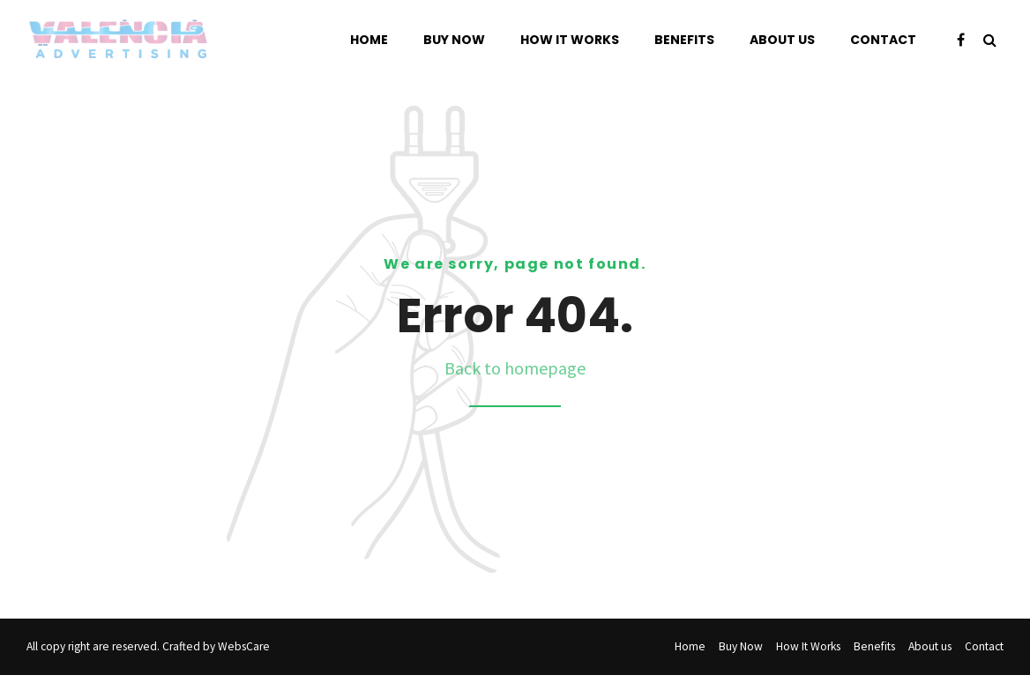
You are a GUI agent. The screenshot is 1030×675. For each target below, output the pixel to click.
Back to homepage (515, 368)
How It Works (569, 39)
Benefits (684, 39)
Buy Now (454, 39)
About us (782, 39)
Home (369, 39)
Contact (883, 39)
